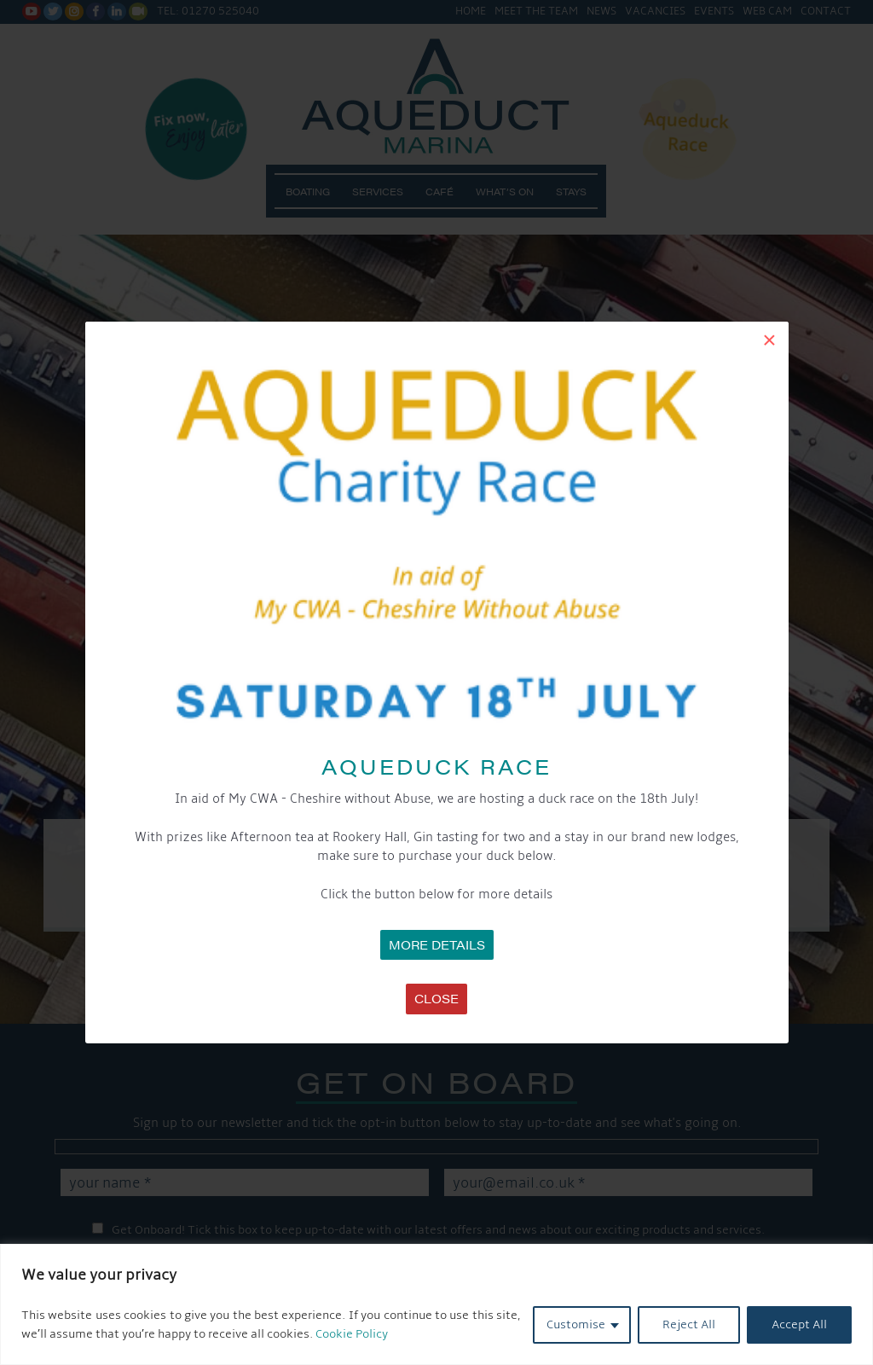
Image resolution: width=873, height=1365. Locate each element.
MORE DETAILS (437, 944)
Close (436, 998)
